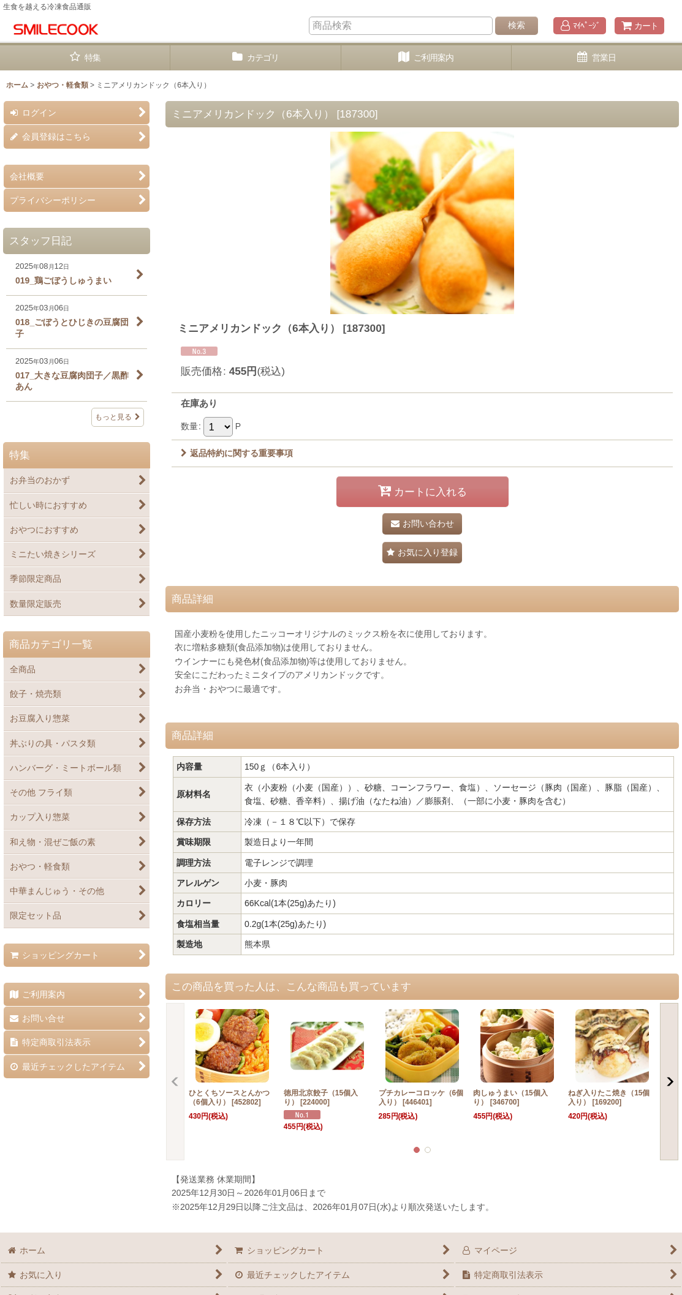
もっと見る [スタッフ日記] (117, 417)
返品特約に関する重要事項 (237, 453)
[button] (422, 552)
